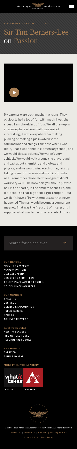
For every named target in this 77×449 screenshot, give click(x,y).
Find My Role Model (16, 335)
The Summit (12, 348)
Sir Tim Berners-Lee (36, 32)
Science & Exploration (19, 306)
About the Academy (17, 265)
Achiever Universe (16, 319)
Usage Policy (46, 437)
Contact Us (30, 432)
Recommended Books (18, 339)
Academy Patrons (15, 269)
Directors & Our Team (19, 278)
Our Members (13, 295)
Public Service (14, 311)
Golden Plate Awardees (20, 286)
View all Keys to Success (27, 23)
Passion (26, 40)
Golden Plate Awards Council (24, 282)
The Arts (10, 298)
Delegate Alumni (15, 273)
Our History (12, 262)
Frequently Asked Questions (52, 432)
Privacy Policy (31, 437)
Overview (10, 352)
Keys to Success (15, 328)
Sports (9, 315)
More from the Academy (21, 365)
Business (10, 302)
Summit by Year (14, 356)
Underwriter (15, 432)
